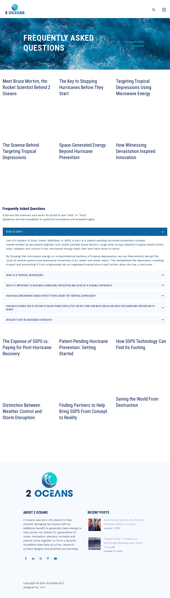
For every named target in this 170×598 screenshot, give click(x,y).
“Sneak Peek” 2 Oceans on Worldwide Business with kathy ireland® (123, 543)
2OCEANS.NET (55, 583)
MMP (43, 587)
